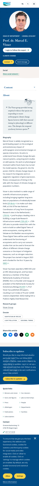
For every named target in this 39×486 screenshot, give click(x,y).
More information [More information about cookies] (10, 482)
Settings (20, 476)
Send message (22, 62)
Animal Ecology (28, 36)
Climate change (9, 56)
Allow (8, 476)
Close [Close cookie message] (35, 438)
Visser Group (8, 307)
